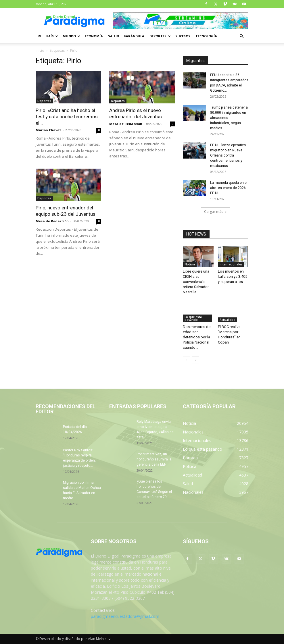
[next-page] (195, 359)
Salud (113, 36)
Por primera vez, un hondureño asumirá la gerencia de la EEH (154, 459)
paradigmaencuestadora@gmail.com (125, 616)
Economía (94, 36)
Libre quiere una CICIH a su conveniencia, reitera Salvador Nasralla (196, 281)
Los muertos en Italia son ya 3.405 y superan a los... (232, 276)
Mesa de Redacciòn (125, 124)
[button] (241, 36)
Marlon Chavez (48, 130)
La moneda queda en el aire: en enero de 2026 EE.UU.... (228, 188)
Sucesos (182, 36)
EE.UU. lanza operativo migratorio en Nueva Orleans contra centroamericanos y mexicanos (228, 155)
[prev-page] (186, 359)
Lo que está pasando (193, 318)
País (52, 36)
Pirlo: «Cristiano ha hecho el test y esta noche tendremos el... (67, 116)
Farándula (134, 36)
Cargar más (215, 211)
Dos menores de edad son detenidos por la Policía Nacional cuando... (196, 337)
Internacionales (231, 264)
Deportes (160, 36)
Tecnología (206, 36)
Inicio (40, 50)
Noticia (190, 264)
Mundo (71, 36)
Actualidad (227, 320)
